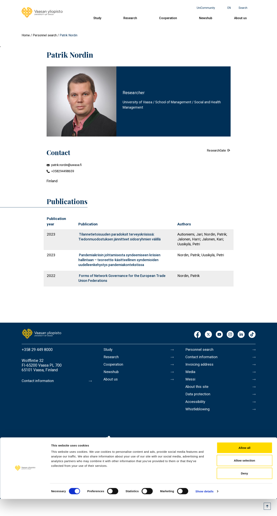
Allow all (244, 464)
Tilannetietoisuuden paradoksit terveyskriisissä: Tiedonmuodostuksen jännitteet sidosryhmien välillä (119, 236)
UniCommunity (206, 7)
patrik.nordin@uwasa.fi (66, 165)
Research (130, 18)
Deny (244, 490)
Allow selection (244, 477)
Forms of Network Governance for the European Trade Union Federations (121, 278)
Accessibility (196, 407)
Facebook (197, 334)
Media (190, 374)
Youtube (219, 334)
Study (97, 18)
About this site (197, 390)
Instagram (230, 334)
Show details (205, 508)
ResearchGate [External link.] (216, 150)
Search (243, 7)
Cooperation (168, 18)
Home (26, 35)
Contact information (39, 381)
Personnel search (45, 35)
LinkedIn (241, 334)
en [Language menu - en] (229, 7)
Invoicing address (200, 366)
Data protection (198, 398)
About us (240, 18)
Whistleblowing (198, 415)
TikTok (252, 334)
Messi (190, 382)
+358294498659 (62, 171)
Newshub (205, 18)
